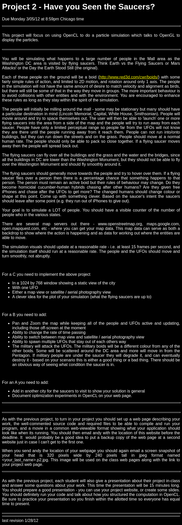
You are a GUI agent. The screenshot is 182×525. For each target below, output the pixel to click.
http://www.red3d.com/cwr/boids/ (129, 77)
